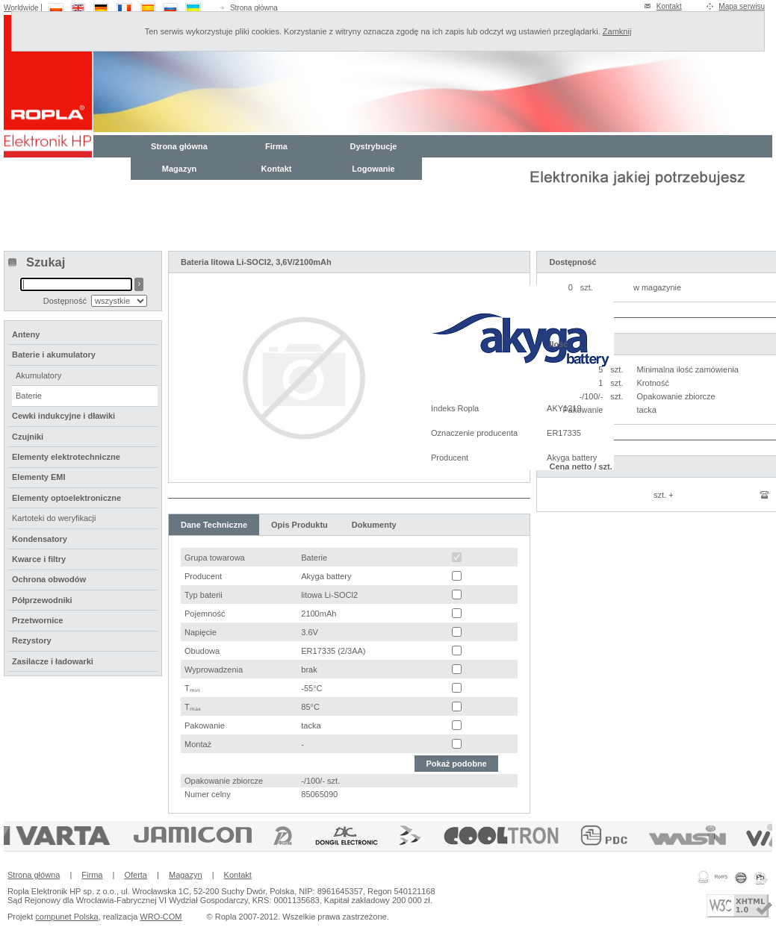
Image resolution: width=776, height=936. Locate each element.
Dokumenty (374, 524)
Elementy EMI (39, 476)
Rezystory (32, 640)
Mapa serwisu (741, 6)
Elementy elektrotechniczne (66, 456)
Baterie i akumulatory (54, 354)
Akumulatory (38, 375)
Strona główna (254, 8)
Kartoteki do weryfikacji (54, 518)
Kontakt (669, 6)
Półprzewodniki (42, 600)
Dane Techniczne (214, 524)
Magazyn (179, 168)
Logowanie (373, 168)
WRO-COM (160, 916)
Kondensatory (39, 538)
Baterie (29, 395)
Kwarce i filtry (39, 559)
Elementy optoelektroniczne (66, 497)
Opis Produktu (299, 524)
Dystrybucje (373, 146)
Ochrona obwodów (49, 579)
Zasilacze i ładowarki (52, 661)
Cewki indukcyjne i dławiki (63, 415)
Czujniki (27, 436)
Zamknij (617, 31)
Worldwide (21, 8)
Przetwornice (37, 620)
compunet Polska (66, 916)
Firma (276, 146)
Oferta (135, 874)
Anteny (26, 334)
